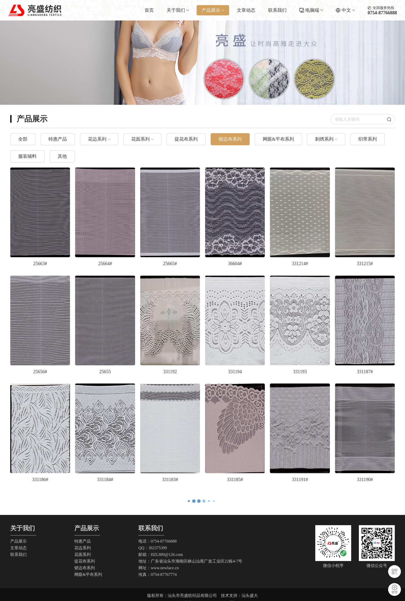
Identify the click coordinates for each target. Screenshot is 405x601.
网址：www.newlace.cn (158, 568)
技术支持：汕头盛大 (239, 595)
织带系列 (367, 139)
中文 (348, 10)
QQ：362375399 (152, 548)
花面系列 (140, 139)
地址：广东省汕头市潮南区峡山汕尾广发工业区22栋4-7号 (190, 561)
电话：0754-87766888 (157, 541)
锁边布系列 (230, 139)
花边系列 (97, 139)
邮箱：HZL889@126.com (160, 554)
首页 (149, 10)
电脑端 (314, 10)
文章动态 (246, 10)
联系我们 (277, 10)
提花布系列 (186, 139)
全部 (22, 139)
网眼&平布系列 (278, 139)
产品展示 (213, 10)
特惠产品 (57, 139)
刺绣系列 (324, 139)
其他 (62, 156)
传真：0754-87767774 (157, 574)
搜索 (391, 119)
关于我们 (178, 10)
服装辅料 (27, 156)
